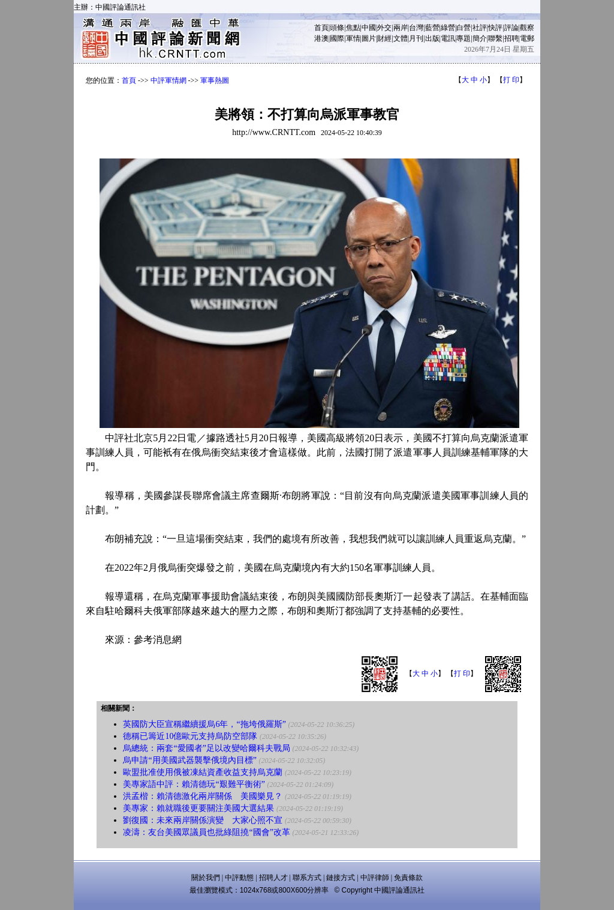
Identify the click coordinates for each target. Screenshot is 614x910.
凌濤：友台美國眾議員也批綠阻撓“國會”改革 (206, 832)
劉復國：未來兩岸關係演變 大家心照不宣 (202, 820)
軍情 (353, 38)
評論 (511, 27)
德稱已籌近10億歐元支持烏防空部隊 (190, 736)
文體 (400, 38)
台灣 (416, 27)
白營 (463, 27)
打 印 (511, 80)
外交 (384, 27)
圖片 (369, 38)
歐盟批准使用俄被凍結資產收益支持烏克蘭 (202, 772)
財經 (384, 38)
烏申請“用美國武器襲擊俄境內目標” (189, 760)
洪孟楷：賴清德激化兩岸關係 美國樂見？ (202, 796)
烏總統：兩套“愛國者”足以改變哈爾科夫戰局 (206, 748)
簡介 (479, 38)
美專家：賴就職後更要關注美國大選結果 (198, 808)
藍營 (432, 27)
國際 (337, 38)
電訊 (448, 38)
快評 (495, 27)
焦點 (353, 27)
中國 (369, 27)
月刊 (416, 38)
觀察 (527, 27)
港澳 (321, 38)
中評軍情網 (168, 80)
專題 (463, 38)
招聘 (511, 38)
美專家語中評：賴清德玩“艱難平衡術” (195, 784)
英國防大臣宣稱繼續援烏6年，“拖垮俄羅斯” (204, 724)
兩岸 (400, 27)
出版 (432, 38)
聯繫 (495, 38)
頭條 (337, 27)
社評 (479, 27)
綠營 (448, 27)
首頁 (321, 27)
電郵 (527, 38)
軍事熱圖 (214, 80)
